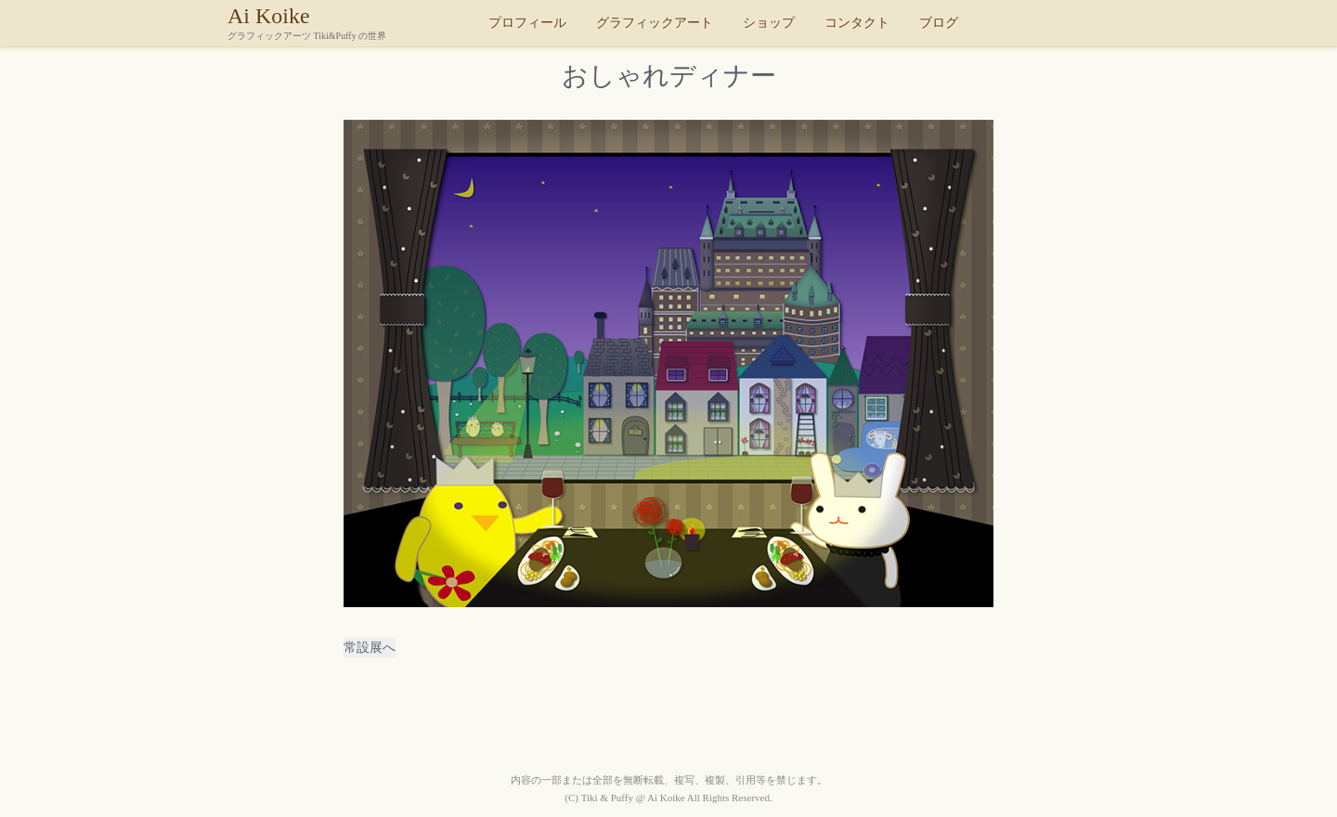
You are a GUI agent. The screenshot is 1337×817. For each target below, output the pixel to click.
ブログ (938, 23)
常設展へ (370, 648)
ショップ (769, 23)
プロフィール (527, 23)
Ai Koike (352, 22)
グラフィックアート (654, 23)
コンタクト (856, 23)
